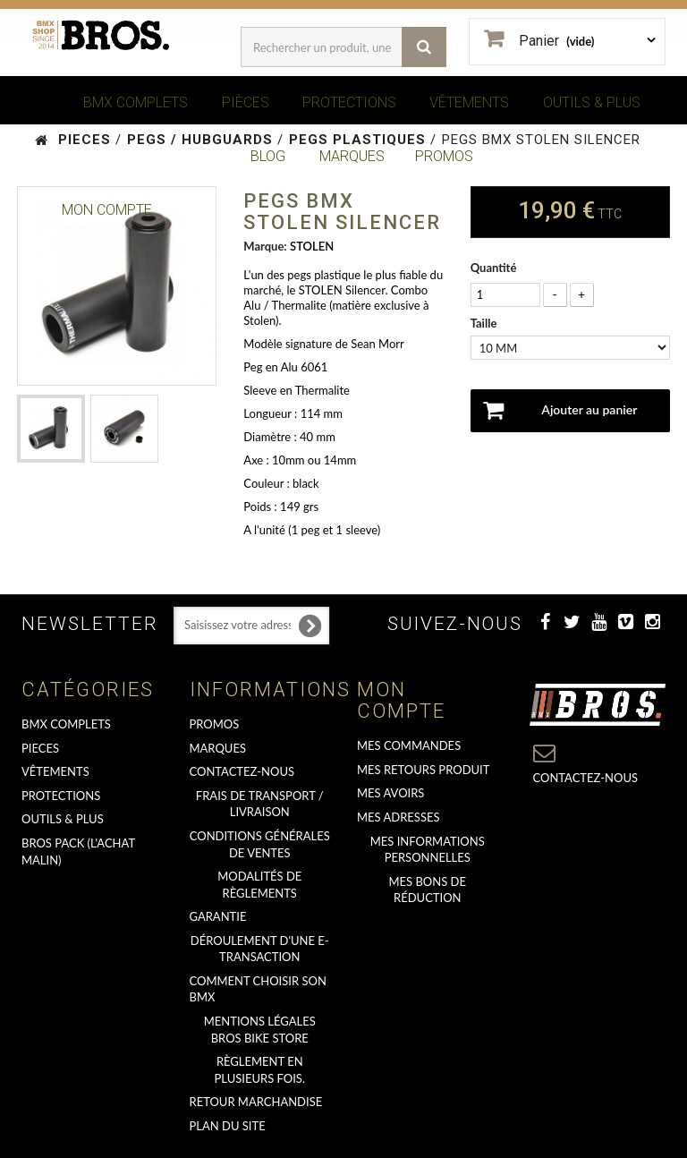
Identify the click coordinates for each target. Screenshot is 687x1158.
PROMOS (444, 156)
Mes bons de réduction (427, 890)
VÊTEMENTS (469, 102)
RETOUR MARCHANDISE (256, 1101)
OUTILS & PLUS (591, 102)
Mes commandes (409, 745)
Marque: (264, 246)
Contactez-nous (242, 771)
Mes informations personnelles (427, 849)
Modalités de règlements (259, 884)
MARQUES (352, 156)
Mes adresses (398, 817)
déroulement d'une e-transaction (260, 949)
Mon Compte (107, 209)
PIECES (40, 748)
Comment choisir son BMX (258, 989)
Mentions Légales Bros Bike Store (260, 1029)
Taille (485, 323)
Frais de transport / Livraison (260, 804)
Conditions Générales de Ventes (260, 844)
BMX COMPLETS (135, 102)
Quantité (494, 267)
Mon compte (401, 700)
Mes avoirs (390, 793)
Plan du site (228, 1126)
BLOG (267, 156)
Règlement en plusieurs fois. (260, 1070)
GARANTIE (218, 916)
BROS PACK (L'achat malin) (78, 851)
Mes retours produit (423, 769)
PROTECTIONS (349, 102)
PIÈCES (245, 102)
